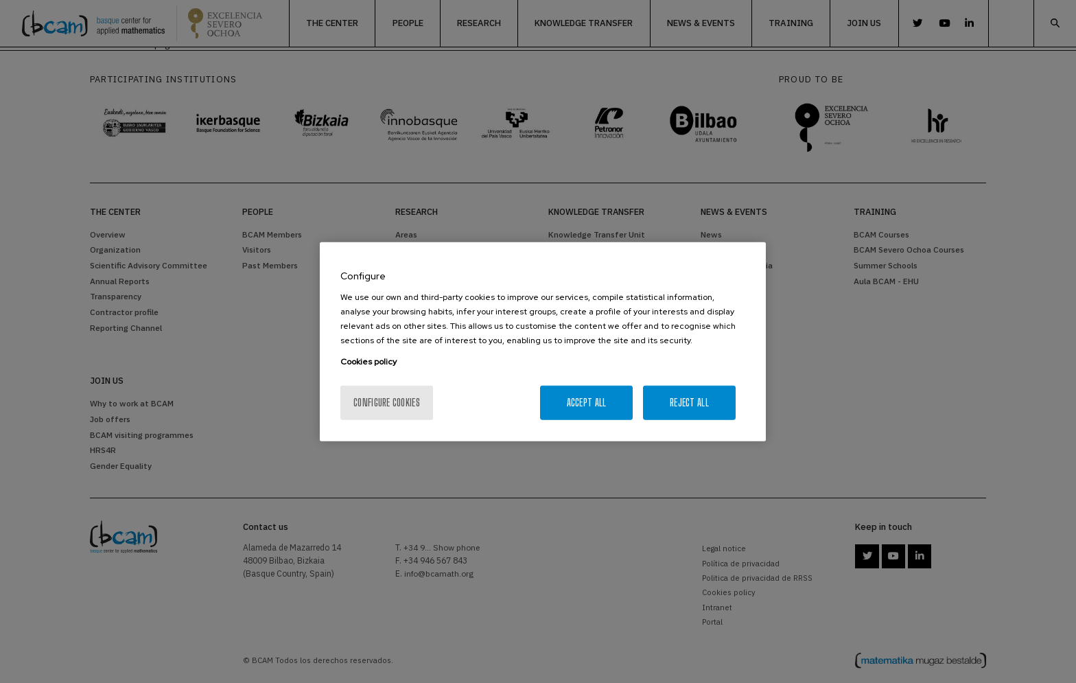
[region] (543, 341)
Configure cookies (386, 402)
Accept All (587, 402)
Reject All (689, 402)
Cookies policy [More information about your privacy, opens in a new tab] (368, 361)
